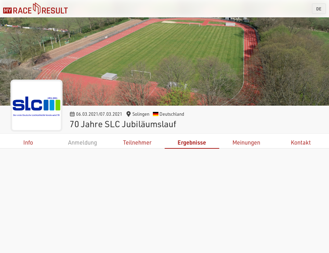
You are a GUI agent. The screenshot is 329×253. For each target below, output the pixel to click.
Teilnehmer (137, 142)
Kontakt (301, 142)
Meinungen (246, 142)
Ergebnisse (192, 142)
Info (28, 142)
